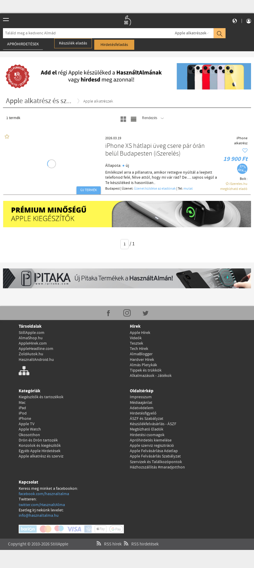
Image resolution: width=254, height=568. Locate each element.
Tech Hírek (139, 348)
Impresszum (141, 397)
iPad (22, 408)
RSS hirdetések (140, 537)
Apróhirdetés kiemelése (151, 440)
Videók (136, 338)
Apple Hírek (140, 332)
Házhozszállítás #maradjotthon (157, 467)
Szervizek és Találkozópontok (156, 462)
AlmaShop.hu (31, 338)
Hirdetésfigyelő (143, 413)
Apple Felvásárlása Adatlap (154, 451)
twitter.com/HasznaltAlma (42, 505)
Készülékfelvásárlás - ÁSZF (153, 424)
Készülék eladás (73, 43)
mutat (188, 188)
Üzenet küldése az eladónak (155, 188)
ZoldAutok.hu (31, 354)
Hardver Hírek (142, 359)
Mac (22, 402)
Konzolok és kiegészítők (40, 445)
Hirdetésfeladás (114, 44)
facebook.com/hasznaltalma (44, 494)
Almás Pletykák (143, 365)
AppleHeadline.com (36, 348)
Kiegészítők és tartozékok (41, 397)
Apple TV (26, 424)
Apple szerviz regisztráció (152, 445)
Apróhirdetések (23, 44)
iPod (23, 413)
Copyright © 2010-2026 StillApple (38, 537)
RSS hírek (108, 537)
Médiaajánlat (141, 402)
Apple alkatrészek (190, 33)
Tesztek (136, 343)
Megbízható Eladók (146, 429)
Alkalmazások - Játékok (151, 375)
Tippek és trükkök (146, 370)
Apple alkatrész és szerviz (41, 456)
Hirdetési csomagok (147, 435)
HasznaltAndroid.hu (36, 359)
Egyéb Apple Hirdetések (39, 451)
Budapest (112, 188)
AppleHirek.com (33, 343)
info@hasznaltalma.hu (39, 515)
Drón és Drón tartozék (38, 440)
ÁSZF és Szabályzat (146, 418)
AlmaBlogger (141, 354)
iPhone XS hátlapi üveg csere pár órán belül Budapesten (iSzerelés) (155, 150)
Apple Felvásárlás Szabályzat (155, 456)
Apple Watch (30, 429)
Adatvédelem (142, 408)
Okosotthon (29, 435)
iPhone (25, 418)
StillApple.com (31, 332)
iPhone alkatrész (240, 141)
